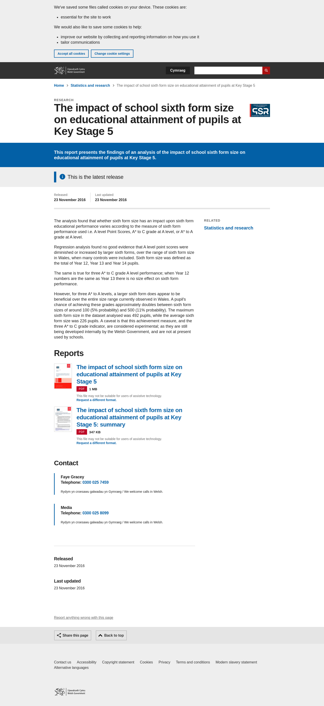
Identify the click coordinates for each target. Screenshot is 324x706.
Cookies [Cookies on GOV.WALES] (146, 662)
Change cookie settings (112, 53)
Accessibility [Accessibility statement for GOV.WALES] (86, 662)
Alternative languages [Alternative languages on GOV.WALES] (71, 668)
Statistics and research (90, 85)
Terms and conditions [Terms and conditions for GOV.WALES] (193, 662)
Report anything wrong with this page (83, 618)
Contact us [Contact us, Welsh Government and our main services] (62, 662)
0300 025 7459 (95, 482)
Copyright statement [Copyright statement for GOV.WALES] (118, 662)
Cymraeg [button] (177, 70)
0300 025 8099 (95, 513)
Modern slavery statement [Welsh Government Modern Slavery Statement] (236, 662)
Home (59, 85)
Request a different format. (96, 400)
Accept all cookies (71, 53)
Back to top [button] (114, 635)
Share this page (75, 635)
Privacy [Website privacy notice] (164, 662)
